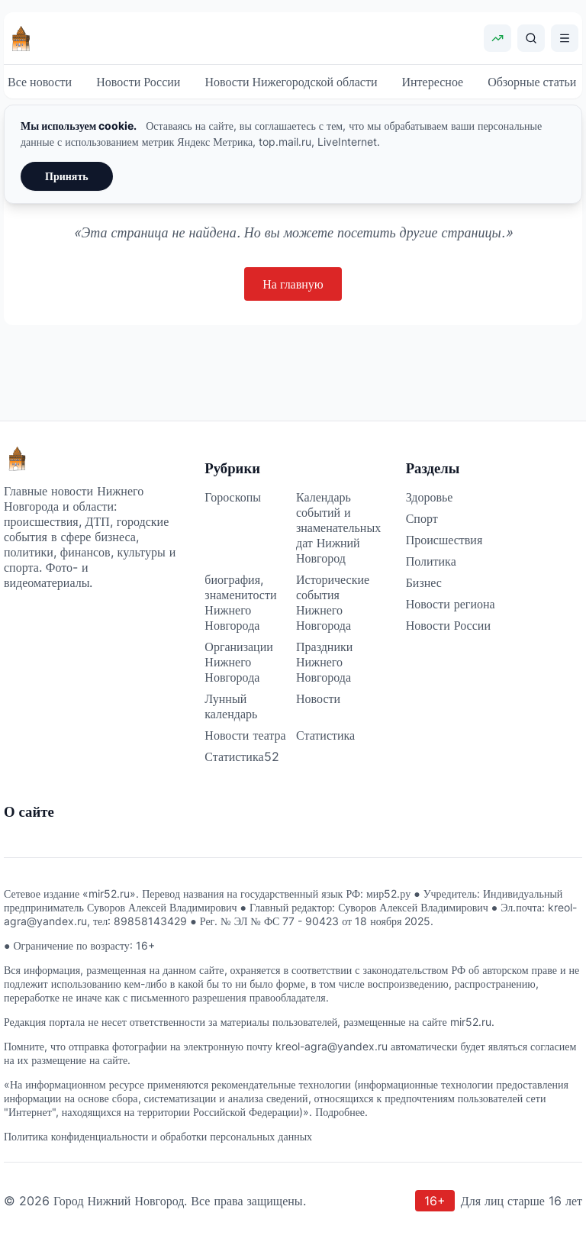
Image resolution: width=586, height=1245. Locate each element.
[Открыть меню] (564, 38)
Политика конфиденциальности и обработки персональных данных (158, 1136)
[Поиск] (531, 38)
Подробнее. (341, 1111)
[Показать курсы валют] (497, 38)
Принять (67, 175)
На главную (293, 284)
